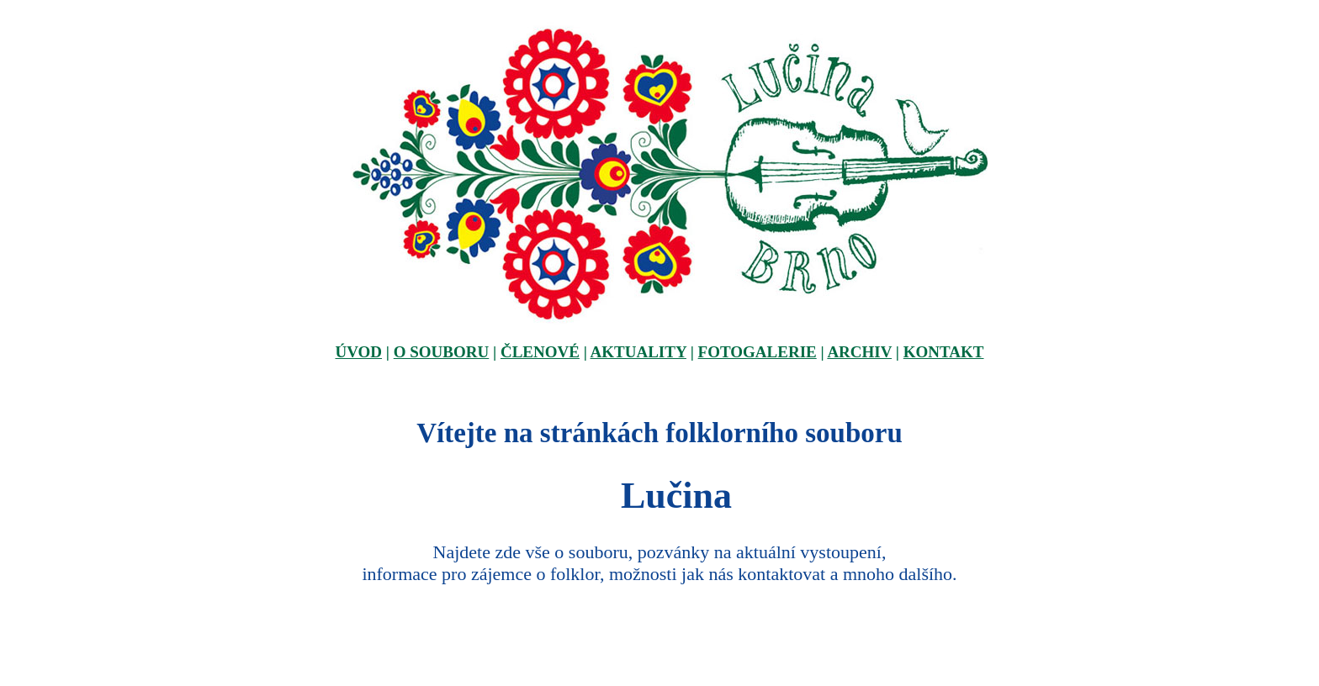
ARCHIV (859, 352)
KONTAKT (943, 352)
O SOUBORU (442, 352)
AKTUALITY (638, 352)
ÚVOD (358, 352)
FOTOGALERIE (757, 352)
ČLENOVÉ (540, 352)
